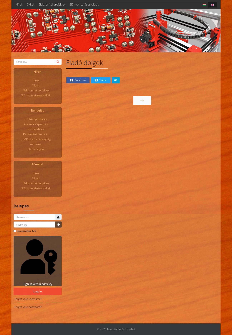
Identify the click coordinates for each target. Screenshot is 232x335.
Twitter (100, 80)
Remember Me (26, 231)
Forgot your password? (27, 307)
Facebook (78, 80)
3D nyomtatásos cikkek (84, 4)
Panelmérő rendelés (36, 134)
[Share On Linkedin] (116, 80)
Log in (37, 291)
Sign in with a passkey (37, 261)
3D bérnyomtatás (36, 119)
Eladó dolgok (36, 149)
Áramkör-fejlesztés (36, 124)
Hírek (19, 4)
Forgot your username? (28, 299)
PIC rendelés (36, 129)
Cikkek (30, 4)
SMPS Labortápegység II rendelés (37, 141)
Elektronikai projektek (52, 4)
